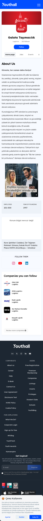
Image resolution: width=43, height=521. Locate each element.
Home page (10, 55)
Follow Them (21, 257)
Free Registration (32, 365)
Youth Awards (10, 446)
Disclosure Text (11, 397)
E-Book (11, 381)
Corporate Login (10, 425)
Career (11, 371)
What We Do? (10, 420)
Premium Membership (32, 372)
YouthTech (10, 441)
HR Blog (11, 436)
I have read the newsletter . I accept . (21, 473)
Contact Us (10, 387)
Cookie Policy (10, 408)
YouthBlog (32, 410)
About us (10, 365)
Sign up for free (11, 430)
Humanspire (11, 452)
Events (30, 55)
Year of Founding (30, 204)
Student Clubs (32, 400)
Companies (32, 378)
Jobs (21, 55)
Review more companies (16, 330)
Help (11, 376)
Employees (8, 204)
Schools (32, 405)
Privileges (32, 394)
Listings (32, 384)
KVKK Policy (11, 403)
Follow (21, 47)
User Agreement (10, 392)
